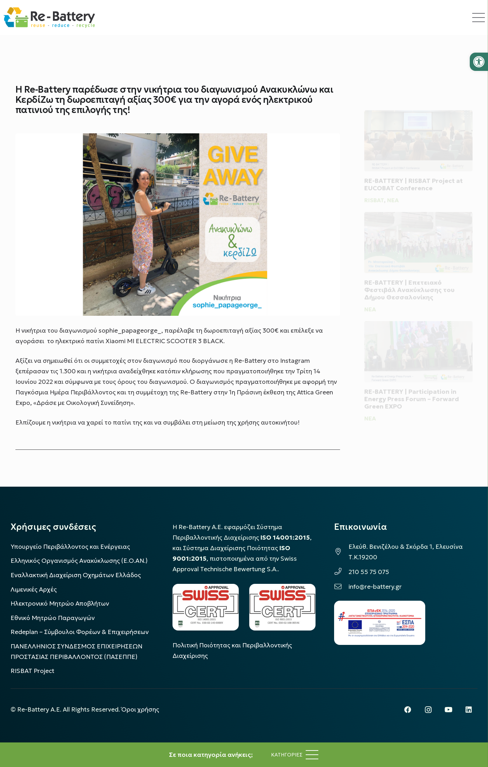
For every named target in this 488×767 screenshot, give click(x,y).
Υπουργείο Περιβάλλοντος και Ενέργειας (70, 547)
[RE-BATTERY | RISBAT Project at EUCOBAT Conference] (418, 132)
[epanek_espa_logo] (379, 623)
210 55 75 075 (368, 572)
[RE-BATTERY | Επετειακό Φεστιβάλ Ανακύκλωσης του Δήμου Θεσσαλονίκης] (418, 237)
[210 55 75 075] (341, 572)
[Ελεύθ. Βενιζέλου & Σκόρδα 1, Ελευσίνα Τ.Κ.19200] (341, 552)
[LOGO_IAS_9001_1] (282, 607)
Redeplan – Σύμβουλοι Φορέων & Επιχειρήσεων (80, 632)
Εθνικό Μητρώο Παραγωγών (53, 618)
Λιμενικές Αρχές (34, 589)
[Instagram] (428, 710)
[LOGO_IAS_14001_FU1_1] (205, 607)
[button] (479, 62)
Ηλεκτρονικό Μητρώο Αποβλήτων (60, 603)
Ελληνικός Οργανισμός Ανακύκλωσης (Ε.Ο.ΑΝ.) (79, 561)
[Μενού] (294, 754)
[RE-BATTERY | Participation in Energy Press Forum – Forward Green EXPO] (418, 351)
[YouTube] (448, 710)
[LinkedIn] (468, 710)
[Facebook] (407, 710)
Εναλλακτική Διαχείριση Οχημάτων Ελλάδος (76, 575)
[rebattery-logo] (49, 17)
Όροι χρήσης (140, 709)
